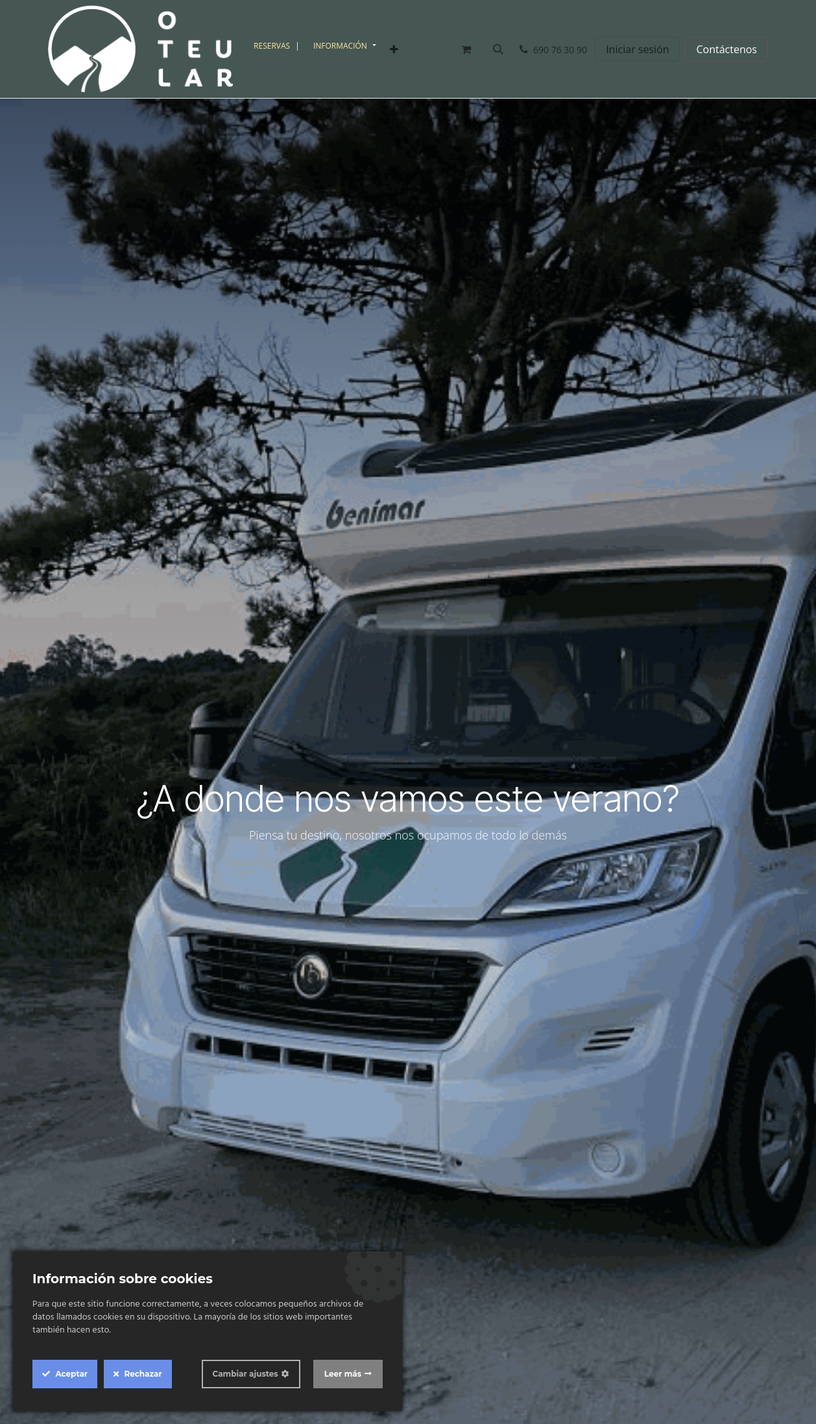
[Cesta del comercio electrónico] (465, 49)
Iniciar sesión (637, 49)
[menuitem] (278, 46)
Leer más (342, 1374)
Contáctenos (726, 49)
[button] (498, 49)
